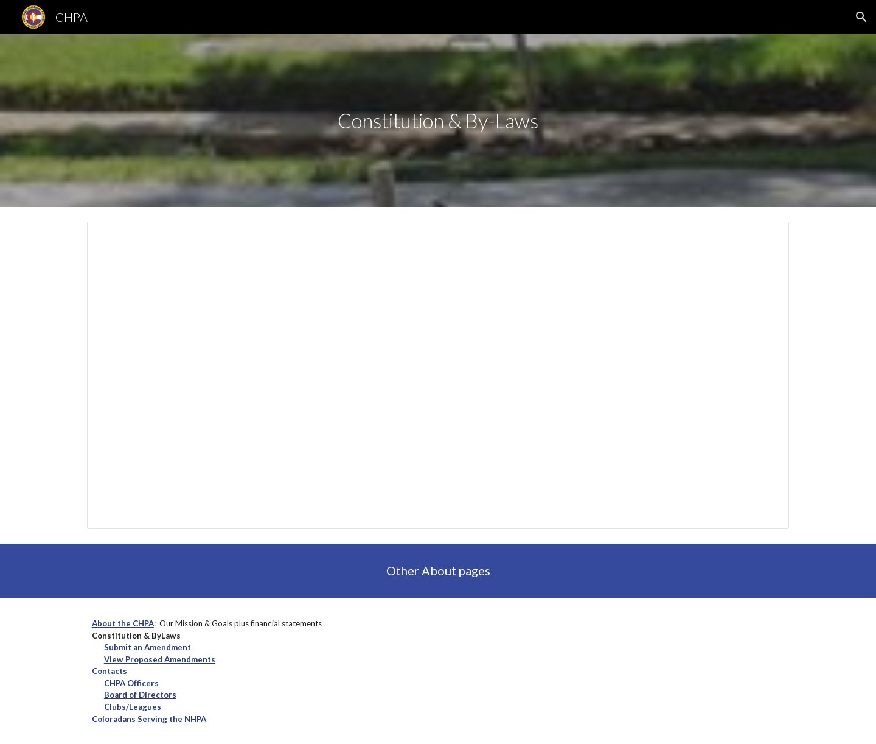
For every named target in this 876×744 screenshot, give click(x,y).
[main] (438, 121)
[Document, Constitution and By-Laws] (438, 375)
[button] (861, 17)
